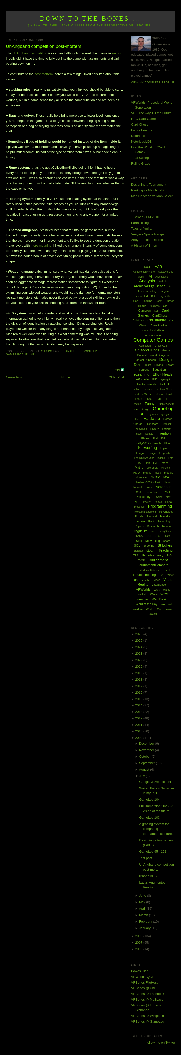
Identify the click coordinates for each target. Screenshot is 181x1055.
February (146, 921)
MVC (167, 477)
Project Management (144, 511)
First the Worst (142, 394)
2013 (139, 712)
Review (166, 526)
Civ (171, 320)
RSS (117, 370)
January (145, 928)
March (144, 915)
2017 (139, 686)
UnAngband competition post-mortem (43, 46)
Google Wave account (155, 782)
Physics (158, 497)
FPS (168, 399)
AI (150, 276)
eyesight (165, 379)
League (140, 453)
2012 (139, 718)
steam (150, 550)
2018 (139, 679)
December (147, 743)
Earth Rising (140, 223)
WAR (157, 589)
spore (166, 540)
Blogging (147, 300)
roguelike (25, 354)
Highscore (152, 423)
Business (154, 306)
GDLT (141, 414)
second (117, 53)
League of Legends (159, 453)
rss (152, 531)
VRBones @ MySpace (147, 999)
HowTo (166, 428)
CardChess (159, 315)
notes (149, 487)
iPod (155, 438)
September (147, 763)
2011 (139, 725)
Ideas (138, 433)
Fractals (137, 404)
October (145, 756)
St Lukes (165, 545)
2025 (139, 640)
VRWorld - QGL (142, 977)
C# (165, 306)
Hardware (152, 418)
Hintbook (166, 424)
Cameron (144, 310)
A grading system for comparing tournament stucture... (156, 829)
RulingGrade (165, 531)
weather (142, 599)
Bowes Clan (139, 971)
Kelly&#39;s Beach (148, 443)
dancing (166, 350)
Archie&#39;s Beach (150, 286)
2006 (139, 949)
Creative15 (161, 345)
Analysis (72, 351)
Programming (160, 506)
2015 (139, 699)
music (155, 477)
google (165, 414)
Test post (145, 858)
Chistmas (138, 320)
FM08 (138, 398)
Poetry (147, 502)
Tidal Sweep (140, 158)
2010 (139, 731)
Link (147, 462)
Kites (167, 443)
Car (156, 310)
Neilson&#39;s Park (148, 482)
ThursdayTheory (152, 555)
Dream (147, 365)
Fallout (164, 384)
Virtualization (159, 584)
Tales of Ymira (141, 228)
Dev (137, 365)
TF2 (135, 555)
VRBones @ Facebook (147, 994)
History (154, 428)
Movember (141, 477)
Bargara (164, 291)
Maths (139, 467)
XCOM (153, 614)
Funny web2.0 (166, 404)
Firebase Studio (164, 389)
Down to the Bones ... (90, 18)
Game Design (141, 409)
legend (161, 458)
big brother (166, 296)
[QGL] (147, 266)
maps (165, 462)
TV (161, 574)
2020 (139, 666)
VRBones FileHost (144, 982)
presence (139, 506)
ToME (141, 560)
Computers (145, 345)
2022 (139, 660)
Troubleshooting (144, 575)
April (143, 908)
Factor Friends (141, 130)
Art (170, 286)
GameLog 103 (149, 817)
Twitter (169, 575)
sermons (153, 536)
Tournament (158, 560)
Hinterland (141, 428)
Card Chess (139, 124)
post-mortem (43, 74)
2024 (139, 647)
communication (153, 335)
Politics (158, 502)
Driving (158, 364)
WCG (164, 594)
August (144, 769)
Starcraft (138, 550)
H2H (137, 419)
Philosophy (143, 497)
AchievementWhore (144, 271)
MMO (136, 472)
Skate (167, 536)
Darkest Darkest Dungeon (153, 355)
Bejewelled (141, 296)
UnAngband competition (29, 53)
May (142, 902)
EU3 (154, 379)
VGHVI (146, 579)
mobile (147, 472)
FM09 (148, 398)
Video (157, 580)
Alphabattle (161, 276)
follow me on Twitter (160, 1042)
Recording (163, 521)
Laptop (164, 448)
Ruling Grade (140, 163)
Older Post (116, 377)
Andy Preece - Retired (147, 240)
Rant (151, 521)
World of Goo (154, 609)
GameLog (163, 408)
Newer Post (14, 377)
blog (135, 300)
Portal (168, 501)
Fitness (159, 394)
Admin (141, 276)
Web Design (160, 599)
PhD (167, 492)
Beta (153, 296)
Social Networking (148, 541)
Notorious (138, 136)
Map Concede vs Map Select (152, 196)
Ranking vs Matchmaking (149, 190)
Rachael (152, 516)
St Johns (148, 545)
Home (65, 377)
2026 (139, 634)
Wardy (166, 589)
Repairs (139, 526)
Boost (159, 301)
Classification (159, 325)
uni (136, 580)
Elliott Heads (162, 374)
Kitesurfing (147, 448)
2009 (139, 738)
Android (162, 281)
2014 (139, 705)
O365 (139, 492)
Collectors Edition (153, 330)
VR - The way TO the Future (151, 113)
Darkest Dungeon (145, 359)
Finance (148, 389)
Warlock (142, 594)
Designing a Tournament (148, 184)
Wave (153, 594)
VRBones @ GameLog (147, 1021)
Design (165, 359)
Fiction (136, 389)
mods (158, 472)
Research (153, 526)
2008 (139, 936)
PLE (137, 502)
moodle (168, 472)
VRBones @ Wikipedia (147, 1016)
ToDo (170, 555)
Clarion (143, 325)
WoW (169, 609)
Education (159, 369)
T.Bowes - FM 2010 (145, 217)
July (142, 776)
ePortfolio (142, 379)
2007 (139, 942)
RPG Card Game (143, 119)
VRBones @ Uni (143, 988)
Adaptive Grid (165, 271)
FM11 (159, 398)
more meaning (41, 245)
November (147, 750)
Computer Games (153, 340)
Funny (150, 404)
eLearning (141, 374)
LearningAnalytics (144, 458)
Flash (169, 394)
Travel (166, 570)
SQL (137, 545)
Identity (149, 433)
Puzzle (139, 516)
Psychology (166, 511)
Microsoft (152, 467)
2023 (139, 653)
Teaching (166, 550)
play (168, 497)
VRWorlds (143, 589)
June (143, 895)
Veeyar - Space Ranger (148, 234)
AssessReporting (146, 291)
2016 (139, 692)
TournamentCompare (153, 565)
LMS (155, 463)
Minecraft (166, 467)
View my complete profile (152, 82)
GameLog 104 (149, 799)
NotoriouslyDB (141, 141)
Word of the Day (146, 604)
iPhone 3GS (148, 876)
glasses (154, 414)
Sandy (139, 536)
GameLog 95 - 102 (152, 851)
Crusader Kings (147, 350)
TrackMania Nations (148, 570)
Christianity (156, 320)
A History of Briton (144, 245)
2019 (139, 673)
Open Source (153, 492)
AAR (158, 267)
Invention (163, 433)
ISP (163, 438)
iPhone (145, 438)
